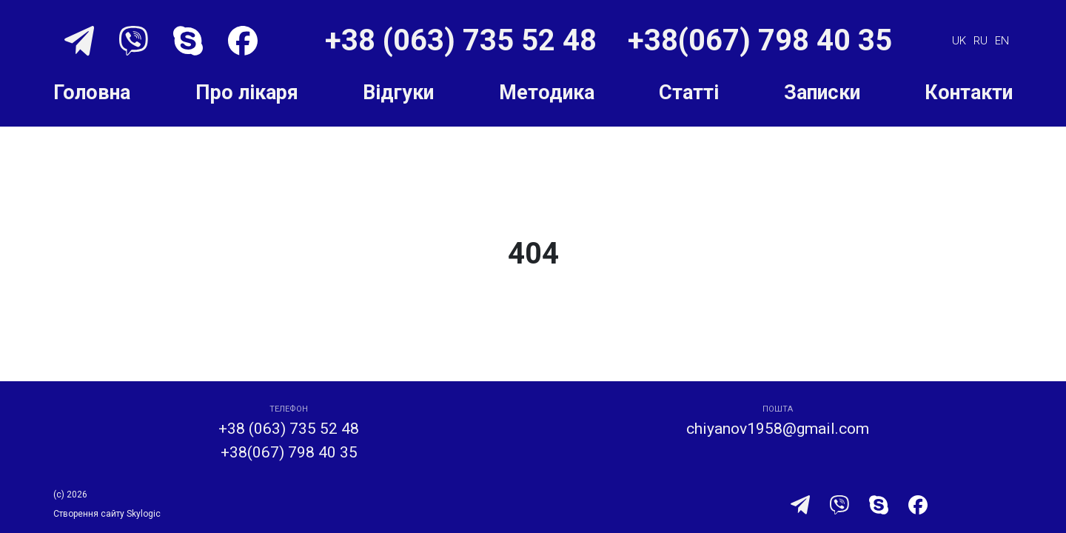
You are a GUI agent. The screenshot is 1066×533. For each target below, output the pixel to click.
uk (959, 40)
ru (980, 40)
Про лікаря (246, 92)
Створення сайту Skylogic (107, 514)
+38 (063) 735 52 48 (464, 40)
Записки (822, 92)
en (1002, 40)
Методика (546, 92)
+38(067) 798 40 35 (760, 40)
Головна (91, 92)
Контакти (969, 92)
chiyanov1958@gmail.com (777, 429)
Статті (689, 92)
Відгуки (398, 92)
